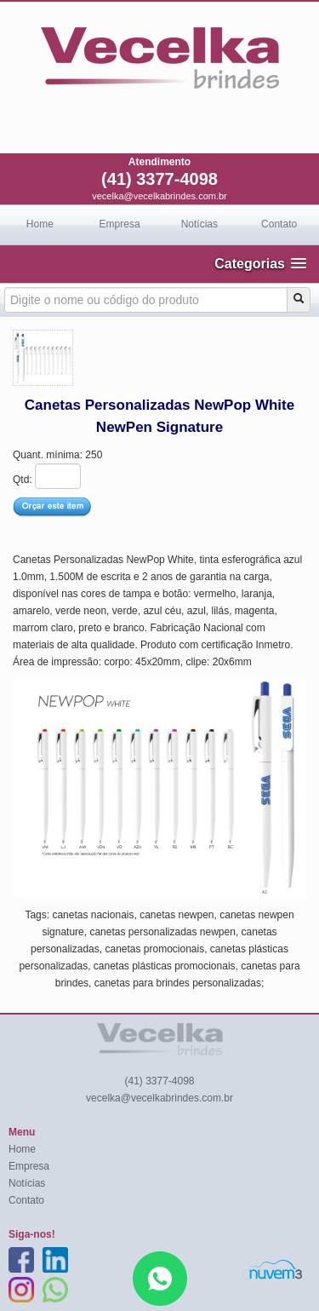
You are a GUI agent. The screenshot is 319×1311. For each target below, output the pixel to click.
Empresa (120, 224)
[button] (260, 264)
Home (40, 224)
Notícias (199, 224)
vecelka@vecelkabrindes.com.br (159, 196)
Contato (279, 224)
